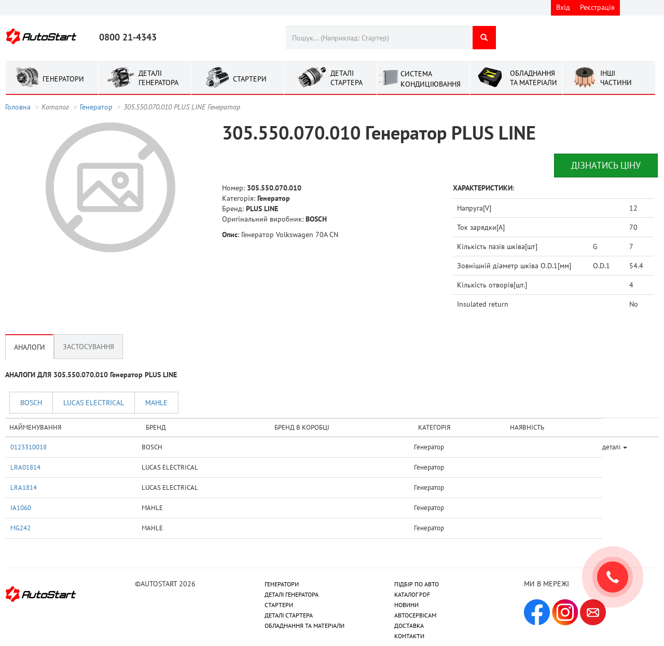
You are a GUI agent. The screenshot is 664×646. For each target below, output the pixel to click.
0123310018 (28, 447)
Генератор (96, 107)
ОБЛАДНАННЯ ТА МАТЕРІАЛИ (304, 625)
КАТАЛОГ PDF (412, 594)
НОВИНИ (406, 605)
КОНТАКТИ (409, 636)
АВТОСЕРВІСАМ (415, 615)
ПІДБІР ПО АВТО (416, 584)
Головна (18, 107)
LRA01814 (25, 467)
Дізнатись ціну (606, 165)
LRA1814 (23, 487)
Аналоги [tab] (29, 346)
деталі (614, 447)
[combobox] (379, 37)
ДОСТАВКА (409, 625)
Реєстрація (597, 7)
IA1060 (20, 507)
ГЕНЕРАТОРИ (282, 584)
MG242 (20, 528)
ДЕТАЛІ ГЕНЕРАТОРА (292, 594)
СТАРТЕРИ (279, 605)
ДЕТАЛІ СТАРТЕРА (289, 615)
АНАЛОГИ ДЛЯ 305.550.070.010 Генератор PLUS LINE (91, 374)
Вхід (563, 7)
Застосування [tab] (88, 346)
